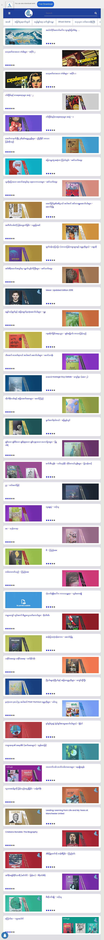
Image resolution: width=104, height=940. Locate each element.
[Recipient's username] (70, 13)
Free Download (46, 4)
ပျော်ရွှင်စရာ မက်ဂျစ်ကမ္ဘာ (44, 21)
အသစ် (7, 21)
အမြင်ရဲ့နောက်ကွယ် (22, 21)
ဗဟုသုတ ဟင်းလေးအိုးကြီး (85, 21)
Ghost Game (64, 21)
